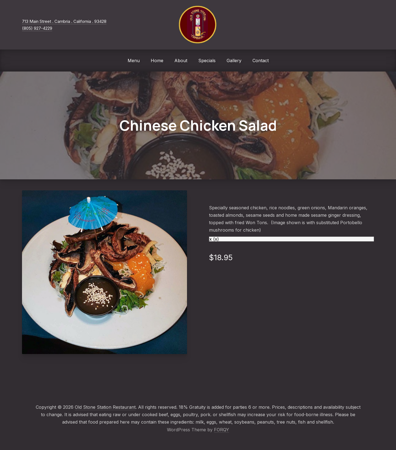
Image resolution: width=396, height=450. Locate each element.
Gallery (234, 60)
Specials (207, 60)
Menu (134, 60)
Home (157, 60)
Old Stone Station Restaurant (105, 407)
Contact (260, 60)
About (180, 60)
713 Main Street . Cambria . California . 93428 (64, 21)
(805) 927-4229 (37, 28)
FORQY (221, 429)
